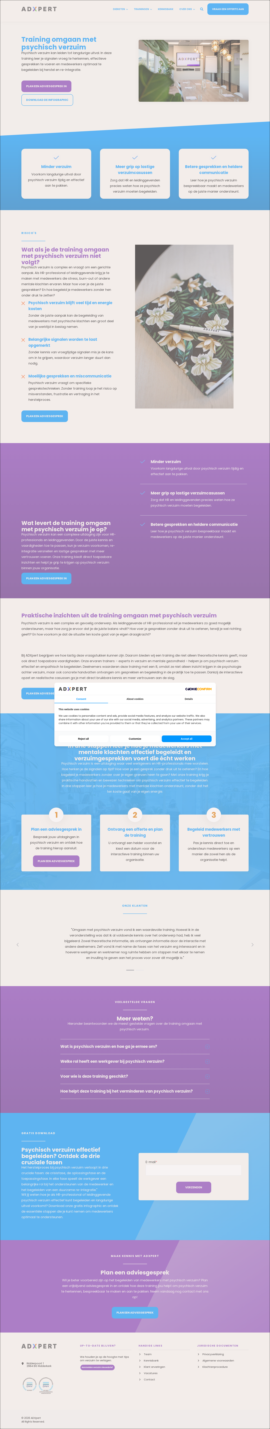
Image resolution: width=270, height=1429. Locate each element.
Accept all (186, 738)
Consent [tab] (81, 699)
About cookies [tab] (134, 699)
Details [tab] (189, 699)
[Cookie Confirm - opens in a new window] (198, 689)
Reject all (83, 738)
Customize (135, 738)
